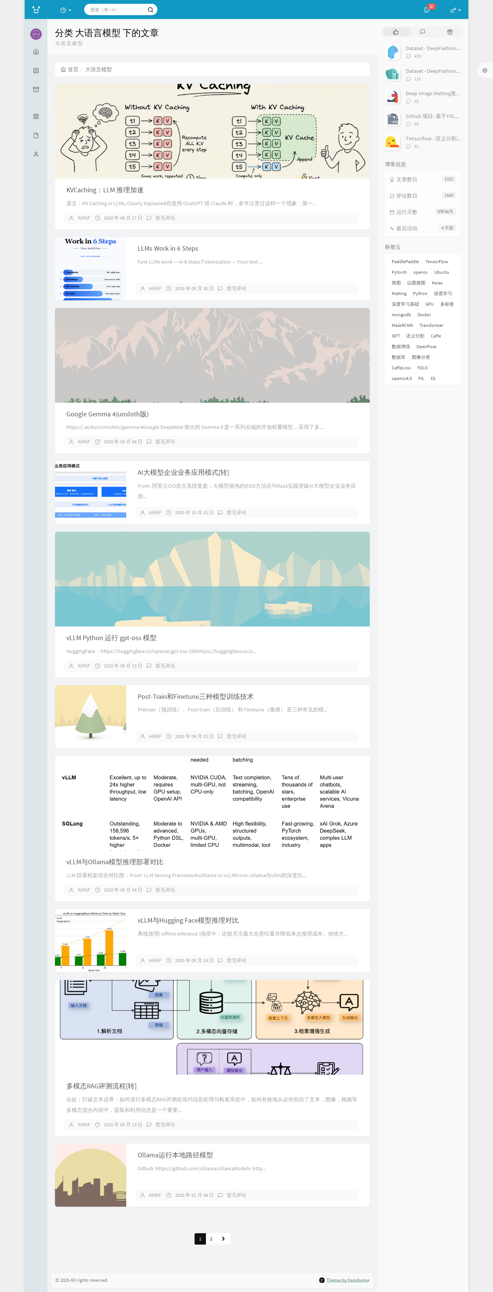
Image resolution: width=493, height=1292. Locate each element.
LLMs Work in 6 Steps (168, 248)
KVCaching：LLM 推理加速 (105, 189)
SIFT (396, 336)
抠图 (396, 283)
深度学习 (443, 293)
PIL (421, 378)
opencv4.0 (402, 378)
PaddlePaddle (405, 261)
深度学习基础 (405, 304)
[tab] (395, 32)
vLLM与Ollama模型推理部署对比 (114, 861)
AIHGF (84, 218)
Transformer (431, 325)
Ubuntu (441, 272)
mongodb (401, 314)
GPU (429, 304)
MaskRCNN (402, 325)
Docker (424, 314)
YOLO (422, 367)
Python (420, 293)
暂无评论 (165, 218)
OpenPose (426, 346)
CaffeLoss (401, 367)
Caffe (436, 336)
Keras (437, 283)
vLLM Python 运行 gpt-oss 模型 (111, 637)
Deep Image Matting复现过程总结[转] (448, 93)
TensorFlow (436, 261)
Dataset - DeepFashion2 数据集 (441, 71)
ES (433, 378)
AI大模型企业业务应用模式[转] (183, 472)
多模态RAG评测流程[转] (101, 1086)
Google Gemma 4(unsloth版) (107, 414)
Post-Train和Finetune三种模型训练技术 (196, 696)
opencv (420, 272)
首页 (70, 69)
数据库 (398, 357)
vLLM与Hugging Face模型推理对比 (188, 920)
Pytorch (399, 272)
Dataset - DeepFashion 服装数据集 (445, 48)
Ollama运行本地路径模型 (175, 1155)
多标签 (447, 304)
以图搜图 (416, 283)
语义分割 (415, 336)
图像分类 (421, 357)
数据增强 (401, 346)
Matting (399, 293)
